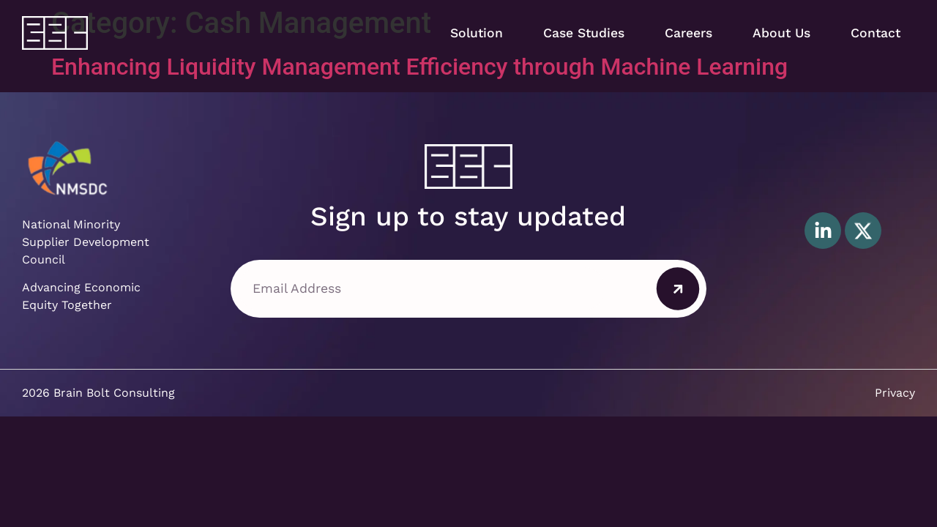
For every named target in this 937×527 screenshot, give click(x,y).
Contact (875, 33)
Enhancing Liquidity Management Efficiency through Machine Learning (419, 67)
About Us (781, 33)
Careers (688, 33)
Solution (476, 33)
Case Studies (583, 33)
